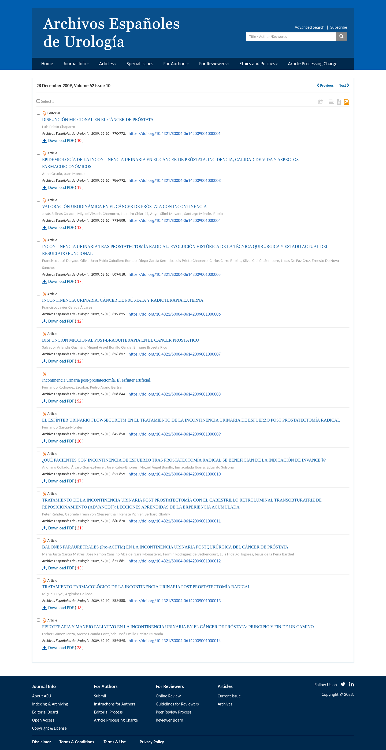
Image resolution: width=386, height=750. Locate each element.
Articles (107, 64)
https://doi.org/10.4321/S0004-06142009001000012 (175, 561)
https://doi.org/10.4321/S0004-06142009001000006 (175, 314)
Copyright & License (49, 728)
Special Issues (140, 64)
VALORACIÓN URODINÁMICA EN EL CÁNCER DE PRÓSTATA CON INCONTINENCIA (124, 206)
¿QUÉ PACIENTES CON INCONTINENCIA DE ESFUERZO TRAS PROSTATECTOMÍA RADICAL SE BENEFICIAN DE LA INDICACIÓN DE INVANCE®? (184, 460)
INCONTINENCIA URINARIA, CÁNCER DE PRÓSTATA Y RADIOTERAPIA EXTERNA (122, 300)
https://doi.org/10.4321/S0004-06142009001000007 (175, 354)
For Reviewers (214, 64)
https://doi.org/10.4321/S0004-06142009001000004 (175, 220)
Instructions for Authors (114, 704)
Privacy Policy (152, 741)
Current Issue (229, 695)
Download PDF (61, 140)
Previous (325, 85)
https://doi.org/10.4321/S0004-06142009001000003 (175, 180)
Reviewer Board (169, 720)
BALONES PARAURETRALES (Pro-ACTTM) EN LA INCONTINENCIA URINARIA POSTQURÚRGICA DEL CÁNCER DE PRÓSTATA (165, 547)
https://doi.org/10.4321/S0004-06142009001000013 (175, 600)
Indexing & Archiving (50, 704)
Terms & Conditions (77, 741)
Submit (100, 695)
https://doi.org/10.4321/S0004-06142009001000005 (175, 274)
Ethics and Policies (258, 64)
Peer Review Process (173, 712)
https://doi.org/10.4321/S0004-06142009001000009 (175, 434)
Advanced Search (309, 27)
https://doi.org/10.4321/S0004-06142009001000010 (175, 474)
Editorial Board (45, 712)
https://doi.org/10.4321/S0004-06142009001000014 (175, 640)
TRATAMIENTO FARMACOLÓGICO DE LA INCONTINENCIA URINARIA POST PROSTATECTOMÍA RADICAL (146, 586)
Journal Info (76, 64)
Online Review (168, 695)
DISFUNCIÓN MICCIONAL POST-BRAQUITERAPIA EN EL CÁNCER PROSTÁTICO (120, 340)
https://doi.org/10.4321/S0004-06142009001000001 (175, 133)
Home (47, 64)
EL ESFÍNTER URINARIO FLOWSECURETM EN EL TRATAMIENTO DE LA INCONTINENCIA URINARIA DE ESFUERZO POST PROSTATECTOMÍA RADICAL (191, 420)
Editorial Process (108, 712)
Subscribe (338, 27)
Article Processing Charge (312, 64)
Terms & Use (117, 741)
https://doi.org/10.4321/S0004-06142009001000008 (175, 394)
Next (344, 85)
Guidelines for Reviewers (177, 704)
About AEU (41, 695)
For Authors (176, 64)
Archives (225, 704)
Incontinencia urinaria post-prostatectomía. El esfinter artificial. (96, 380)
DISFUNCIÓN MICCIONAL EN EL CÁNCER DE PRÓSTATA (98, 119)
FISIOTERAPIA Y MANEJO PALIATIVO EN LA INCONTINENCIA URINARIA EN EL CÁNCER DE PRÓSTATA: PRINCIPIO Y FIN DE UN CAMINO (178, 626)
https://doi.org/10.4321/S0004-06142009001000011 (175, 521)
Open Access (43, 720)
